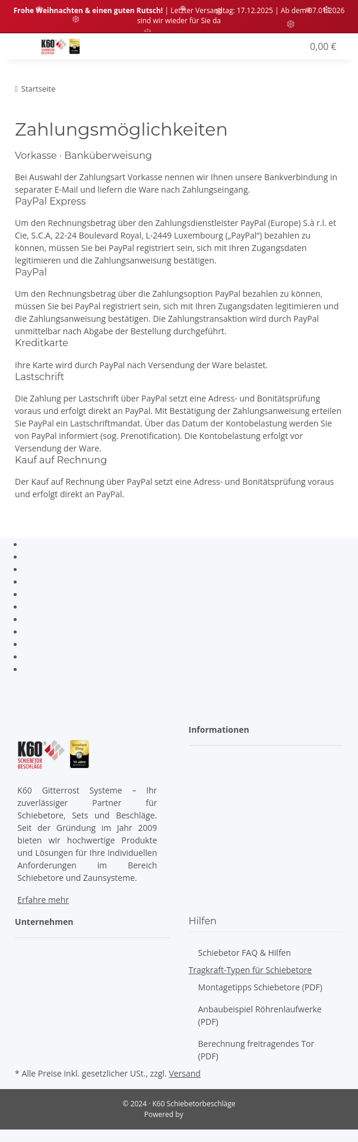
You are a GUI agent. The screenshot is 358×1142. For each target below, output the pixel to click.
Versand (185, 1073)
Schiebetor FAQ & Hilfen (245, 952)
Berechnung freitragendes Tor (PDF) (256, 1050)
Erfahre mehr (43, 899)
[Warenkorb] (322, 46)
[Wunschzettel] (293, 46)
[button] (271, 46)
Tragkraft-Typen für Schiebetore (250, 969)
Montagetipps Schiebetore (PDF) (260, 987)
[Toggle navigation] (22, 39)
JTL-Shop (199, 1114)
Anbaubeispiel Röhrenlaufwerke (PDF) (260, 1015)
